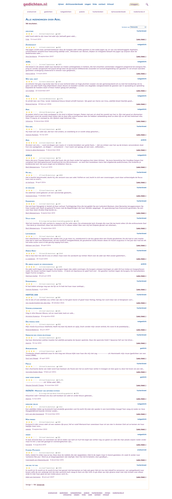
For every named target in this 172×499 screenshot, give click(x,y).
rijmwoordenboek (118, 12)
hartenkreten (98, 12)
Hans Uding (30, 73)
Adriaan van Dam (33, 245)
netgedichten (65, 12)
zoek (90, 495)
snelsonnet (31, 12)
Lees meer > (141, 39)
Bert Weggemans (33, 167)
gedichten (48, 12)
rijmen (61, 4)
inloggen (134, 4)
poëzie (82, 12)
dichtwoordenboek (74, 4)
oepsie (28, 429)
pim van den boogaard (35, 414)
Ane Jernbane (31, 56)
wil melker (30, 91)
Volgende (40, 485)
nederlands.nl (139, 12)
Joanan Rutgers (32, 135)
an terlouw (30, 182)
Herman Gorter (32, 276)
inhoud (110, 4)
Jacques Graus (31, 196)
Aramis (28, 343)
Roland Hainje (31, 104)
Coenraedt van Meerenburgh (37, 460)
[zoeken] (147, 4)
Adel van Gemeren (33, 477)
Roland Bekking (32, 330)
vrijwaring (67, 495)
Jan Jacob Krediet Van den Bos (38, 303)
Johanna (29, 121)
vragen (88, 4)
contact (102, 4)
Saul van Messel (32, 358)
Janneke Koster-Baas (34, 372)
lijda (27, 39)
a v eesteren (30, 259)
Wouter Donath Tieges (35, 385)
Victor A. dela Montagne (35, 150)
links (95, 4)
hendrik (29, 445)
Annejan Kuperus (33, 316)
